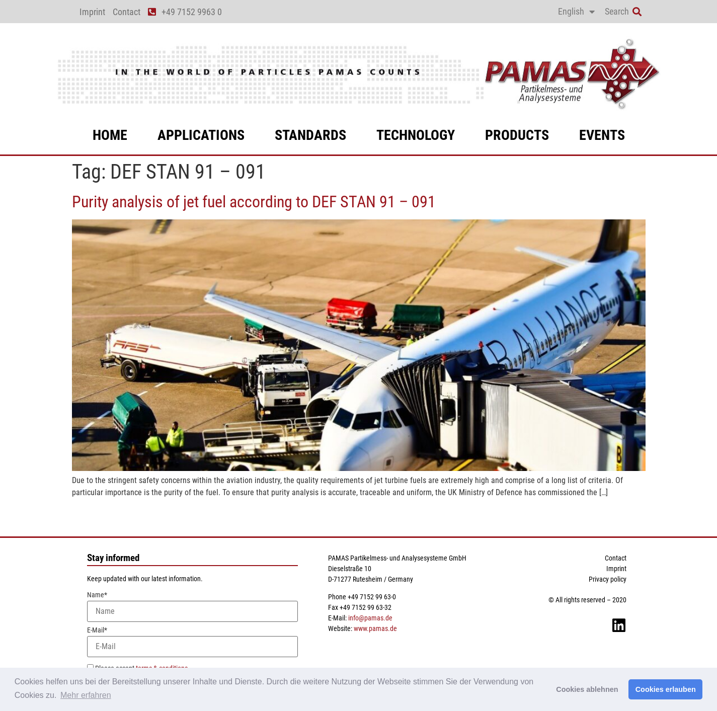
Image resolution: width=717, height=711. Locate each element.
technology (415, 135)
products (517, 135)
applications (201, 135)
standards (310, 135)
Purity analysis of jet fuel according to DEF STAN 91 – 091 (254, 201)
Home (110, 135)
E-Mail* (192, 641)
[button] (637, 12)
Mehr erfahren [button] (85, 695)
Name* (192, 606)
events (602, 135)
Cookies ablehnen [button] (587, 689)
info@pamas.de (370, 618)
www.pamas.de (375, 628)
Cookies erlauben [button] (665, 689)
